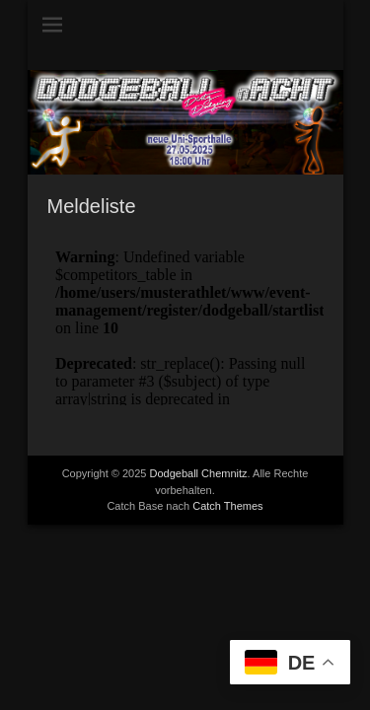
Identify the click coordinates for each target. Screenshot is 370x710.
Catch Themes (227, 506)
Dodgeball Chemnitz (199, 473)
